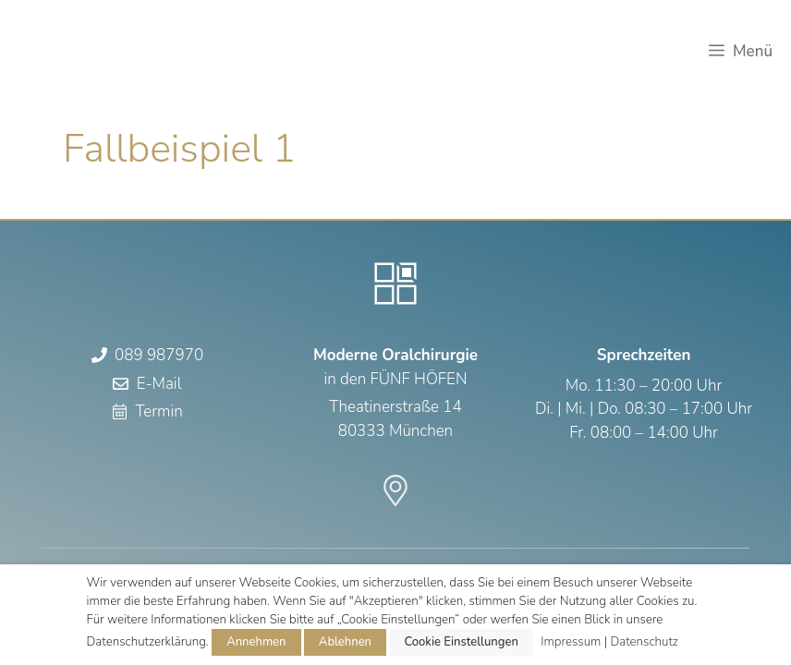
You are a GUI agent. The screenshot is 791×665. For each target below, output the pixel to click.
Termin (158, 411)
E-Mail (159, 383)
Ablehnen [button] (345, 642)
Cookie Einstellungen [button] (460, 642)
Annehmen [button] (256, 642)
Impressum (571, 642)
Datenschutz (644, 642)
